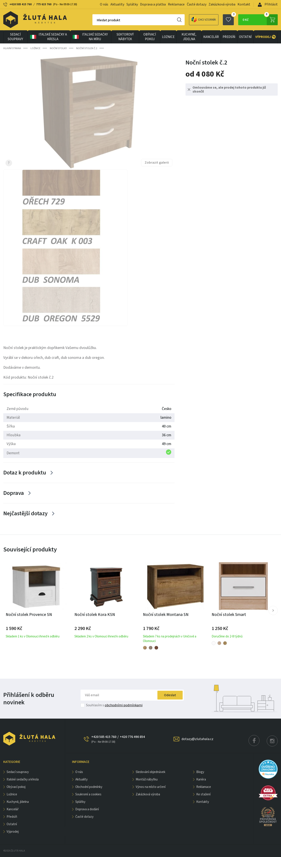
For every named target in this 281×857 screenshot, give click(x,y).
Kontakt (244, 4)
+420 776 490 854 (132, 736)
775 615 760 (43, 4)
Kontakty (202, 802)
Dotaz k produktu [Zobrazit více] (24, 473)
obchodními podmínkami (123, 705)
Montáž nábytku (147, 779)
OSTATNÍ (245, 37)
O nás (104, 4)
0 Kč (260, 19)
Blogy (200, 772)
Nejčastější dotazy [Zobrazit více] (25, 513)
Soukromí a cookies (88, 794)
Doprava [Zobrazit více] (13, 493)
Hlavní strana (12, 48)
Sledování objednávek (150, 772)
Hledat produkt (108, 20)
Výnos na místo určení (151, 787)
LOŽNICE (168, 37)
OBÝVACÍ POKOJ (149, 36)
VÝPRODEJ (265, 36)
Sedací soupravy (15, 36)
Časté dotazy (196, 4)
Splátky (132, 4)
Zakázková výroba (222, 4)
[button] (273, 610)
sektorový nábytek (125, 36)
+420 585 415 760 (20, 4)
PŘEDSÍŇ (229, 37)
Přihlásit (268, 4)
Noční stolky (58, 48)
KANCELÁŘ (211, 37)
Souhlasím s (114, 705)
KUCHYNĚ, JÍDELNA (189, 36)
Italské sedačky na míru (90, 36)
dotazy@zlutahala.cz (197, 739)
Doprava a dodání (87, 809)
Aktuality (117, 4)
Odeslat (170, 695)
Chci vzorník (203, 19)
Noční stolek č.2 (86, 48)
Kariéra (201, 779)
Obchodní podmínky (88, 787)
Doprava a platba (153, 4)
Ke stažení (203, 794)
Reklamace (176, 4)
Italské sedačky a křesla (48, 36)
